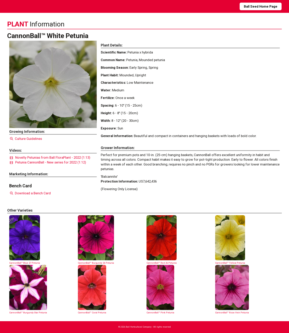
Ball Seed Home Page (260, 6)
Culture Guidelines (25, 139)
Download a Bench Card (30, 193)
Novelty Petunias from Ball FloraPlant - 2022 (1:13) (50, 157)
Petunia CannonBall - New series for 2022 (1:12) (48, 162)
